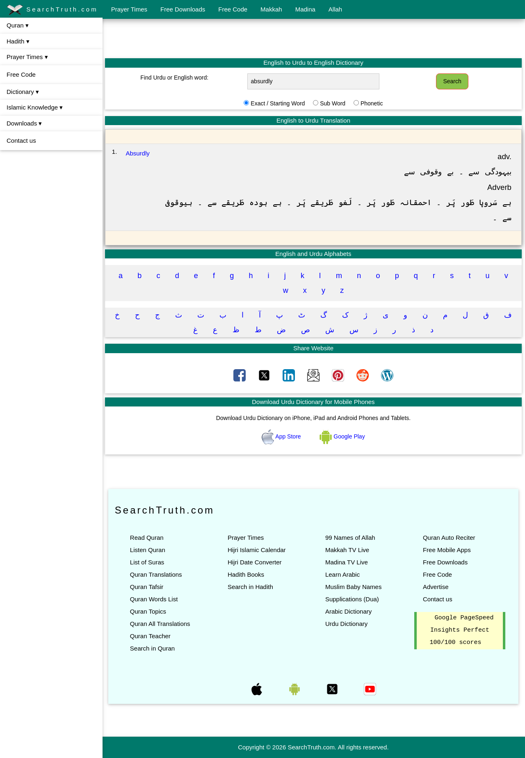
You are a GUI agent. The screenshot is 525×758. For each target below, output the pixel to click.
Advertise (436, 586)
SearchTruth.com (52, 10)
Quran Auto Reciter (449, 537)
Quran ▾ (18, 25)
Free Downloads (182, 9)
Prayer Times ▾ (27, 56)
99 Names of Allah (351, 537)
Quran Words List (154, 599)
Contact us (21, 140)
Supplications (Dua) (352, 599)
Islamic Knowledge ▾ (35, 107)
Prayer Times (129, 9)
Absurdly (139, 153)
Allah (335, 9)
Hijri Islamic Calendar (257, 549)
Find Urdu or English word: (175, 77)
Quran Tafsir (147, 586)
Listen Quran (148, 549)
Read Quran (147, 537)
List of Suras (148, 562)
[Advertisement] (313, 38)
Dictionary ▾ (23, 91)
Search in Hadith (251, 586)
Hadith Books (246, 574)
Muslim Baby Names (354, 586)
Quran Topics (149, 611)
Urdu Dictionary (347, 623)
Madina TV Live (347, 562)
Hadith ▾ (18, 41)
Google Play (342, 436)
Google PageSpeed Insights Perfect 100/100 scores (462, 630)
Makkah (271, 9)
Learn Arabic (343, 574)
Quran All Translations (161, 623)
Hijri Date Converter (255, 562)
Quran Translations (157, 574)
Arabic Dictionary (349, 611)
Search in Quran (153, 648)
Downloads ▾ (24, 123)
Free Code (232, 9)
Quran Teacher (151, 635)
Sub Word (333, 103)
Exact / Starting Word (278, 103)
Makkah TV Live (348, 549)
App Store (282, 436)
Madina (305, 9)
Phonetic (372, 103)
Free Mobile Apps (447, 549)
